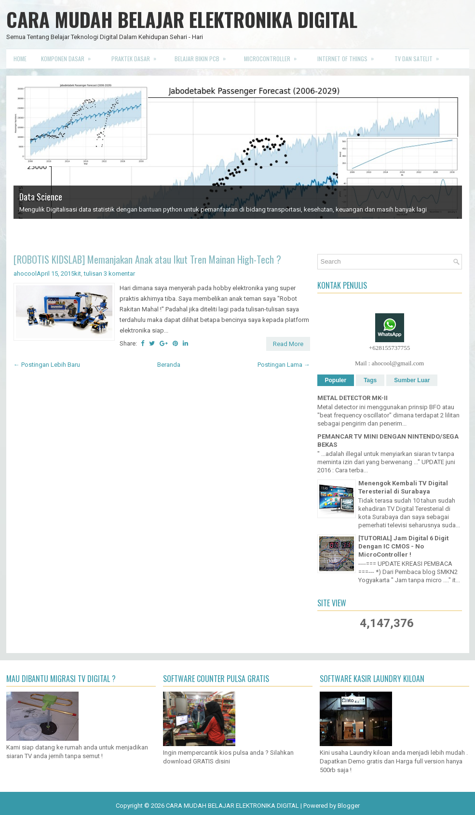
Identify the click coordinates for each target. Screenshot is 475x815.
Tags (370, 380)
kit (77, 273)
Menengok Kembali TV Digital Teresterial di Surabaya (403, 487)
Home (20, 58)
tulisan (93, 273)
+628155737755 (389, 347)
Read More (288, 343)
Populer (336, 380)
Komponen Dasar (69, 56)
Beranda (168, 364)
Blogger (349, 805)
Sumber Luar (412, 380)
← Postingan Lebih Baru (47, 364)
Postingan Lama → (284, 364)
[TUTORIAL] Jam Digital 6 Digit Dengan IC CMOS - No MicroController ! (403, 546)
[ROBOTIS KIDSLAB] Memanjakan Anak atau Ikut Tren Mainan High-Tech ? (147, 259)
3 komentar (119, 273)
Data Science (40, 196)
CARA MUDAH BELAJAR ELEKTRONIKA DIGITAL (181, 19)
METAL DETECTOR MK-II (352, 397)
